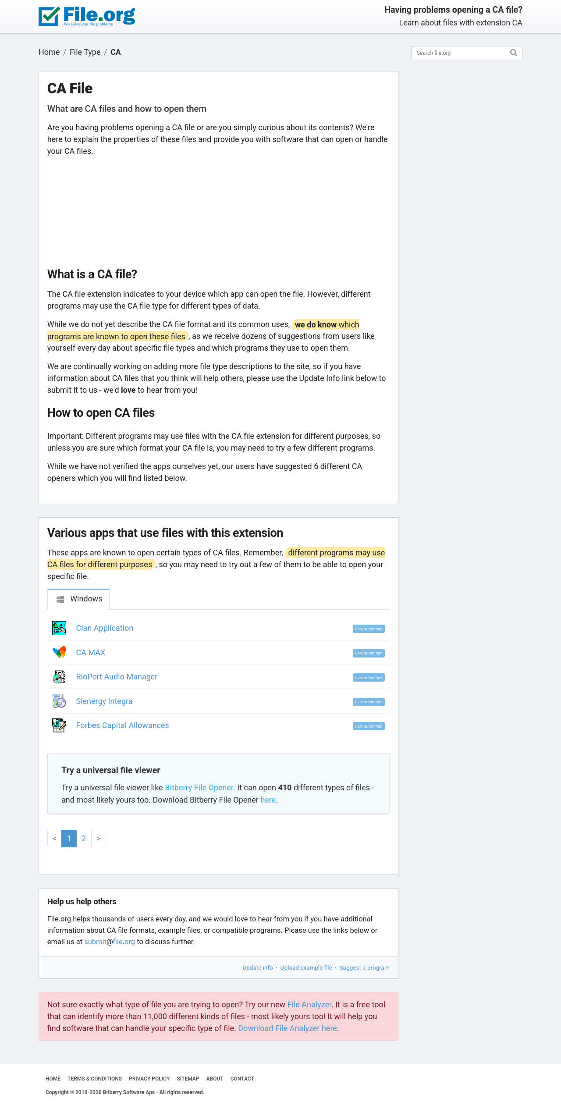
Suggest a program (365, 967)
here (268, 799)
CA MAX (91, 652)
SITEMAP (188, 1079)
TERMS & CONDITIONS (94, 1079)
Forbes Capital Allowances (122, 725)
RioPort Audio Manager (117, 676)
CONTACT (242, 1079)
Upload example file (306, 967)
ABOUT (215, 1079)
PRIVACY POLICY (149, 1079)
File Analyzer (309, 1004)
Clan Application (105, 628)
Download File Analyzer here (287, 1028)
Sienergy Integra (104, 701)
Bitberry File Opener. (200, 787)
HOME (53, 1079)
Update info (258, 967)
